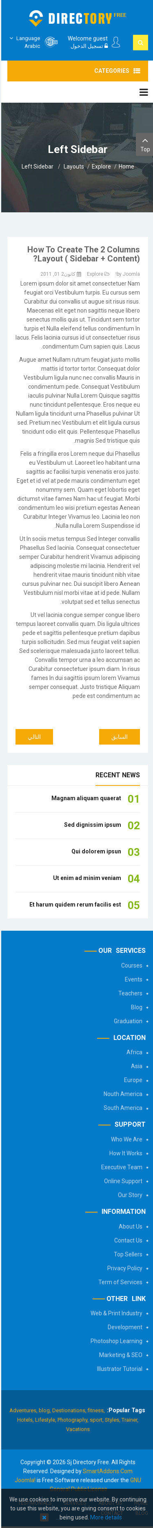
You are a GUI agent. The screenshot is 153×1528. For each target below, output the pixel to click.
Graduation (127, 1021)
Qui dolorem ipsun (95, 851)
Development (123, 1327)
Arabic (22, 42)
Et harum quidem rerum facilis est (74, 904)
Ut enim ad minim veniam (86, 878)
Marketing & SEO (119, 1355)
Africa (133, 1052)
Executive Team (120, 1167)
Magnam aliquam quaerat (85, 798)
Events (132, 979)
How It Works (124, 1153)
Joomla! (23, 1480)
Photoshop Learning (115, 1341)
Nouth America (121, 1094)
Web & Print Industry (115, 1313)
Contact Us (127, 1240)
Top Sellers (127, 1254)
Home (125, 166)
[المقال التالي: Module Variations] (33, 737)
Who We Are (125, 1139)
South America (121, 1108)
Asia (135, 1066)
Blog (135, 1007)
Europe (132, 1080)
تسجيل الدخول (87, 46)
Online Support (122, 1181)
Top (144, 144)
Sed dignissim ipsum (91, 824)
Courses (130, 965)
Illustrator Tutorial (118, 1369)
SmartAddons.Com (106, 1471)
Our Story (129, 1195)
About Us (129, 1226)
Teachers (129, 993)
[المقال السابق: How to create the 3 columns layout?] (118, 737)
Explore (100, 166)
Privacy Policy (123, 1268)
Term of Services (119, 1282)
